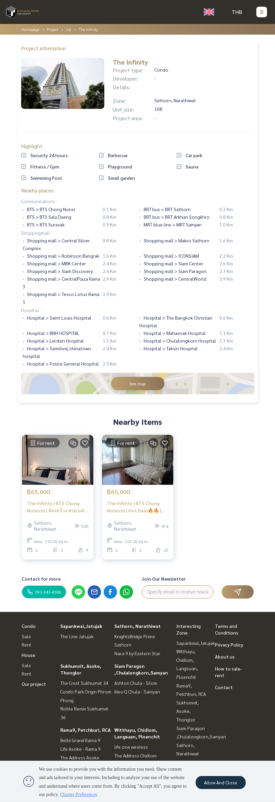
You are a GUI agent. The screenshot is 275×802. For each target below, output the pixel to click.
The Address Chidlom (135, 755)
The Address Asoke (79, 757)
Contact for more (41, 579)
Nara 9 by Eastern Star (137, 653)
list (68, 29)
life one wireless (131, 747)
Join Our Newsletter (164, 579)
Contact (224, 687)
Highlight (31, 145)
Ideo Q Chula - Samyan (137, 691)
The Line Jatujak (77, 636)
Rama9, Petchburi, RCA (85, 730)
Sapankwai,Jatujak (81, 626)
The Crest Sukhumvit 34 (84, 683)
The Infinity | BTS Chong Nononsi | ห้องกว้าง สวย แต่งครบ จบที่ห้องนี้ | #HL (56, 507)
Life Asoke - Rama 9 (80, 749)
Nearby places (37, 190)
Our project (34, 684)
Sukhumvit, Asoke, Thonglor (187, 710)
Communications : (39, 201)
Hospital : (31, 310)
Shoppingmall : (36, 233)
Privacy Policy (229, 645)
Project (52, 29)
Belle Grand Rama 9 (80, 740)
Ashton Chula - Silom (135, 683)
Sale (26, 636)
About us (225, 657)
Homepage (30, 29)
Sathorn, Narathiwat (137, 626)
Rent (26, 645)
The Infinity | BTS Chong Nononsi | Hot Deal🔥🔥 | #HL (134, 507)
